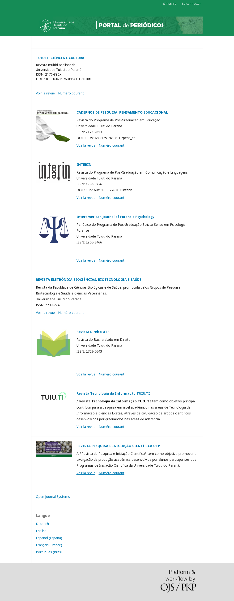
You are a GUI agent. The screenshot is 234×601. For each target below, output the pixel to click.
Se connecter (191, 3)
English (41, 531)
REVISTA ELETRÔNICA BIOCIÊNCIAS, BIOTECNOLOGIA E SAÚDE (88, 279)
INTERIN (84, 164)
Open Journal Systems (53, 496)
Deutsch (42, 523)
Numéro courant (71, 93)
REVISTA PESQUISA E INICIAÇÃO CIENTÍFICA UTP (118, 445)
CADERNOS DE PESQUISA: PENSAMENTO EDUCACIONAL (122, 112)
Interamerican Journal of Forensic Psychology (115, 216)
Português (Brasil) (50, 552)
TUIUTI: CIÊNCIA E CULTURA (60, 57)
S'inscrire (169, 3)
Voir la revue (45, 93)
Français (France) (49, 545)
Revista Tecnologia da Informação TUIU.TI (113, 393)
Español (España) (49, 538)
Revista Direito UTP (93, 331)
